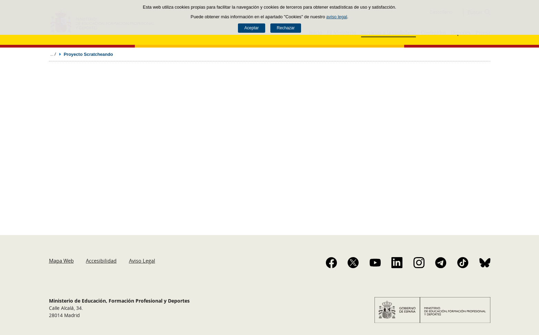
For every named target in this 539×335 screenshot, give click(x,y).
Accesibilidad (101, 260)
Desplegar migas (53, 54)
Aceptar (251, 28)
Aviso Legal (142, 260)
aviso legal (336, 16)
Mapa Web (61, 260)
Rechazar (286, 28)
